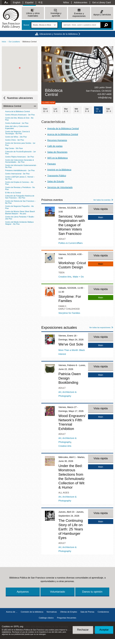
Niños (66, 2)
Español (29, 2)
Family (62, 306)
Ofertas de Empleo (68, 612)
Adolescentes (80, 2)
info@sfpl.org (104, 97)
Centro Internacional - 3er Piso (17, 174)
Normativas (52, 612)
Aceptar (104, 629)
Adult (62, 239)
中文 (40, 2)
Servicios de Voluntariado (60, 187)
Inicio (4, 42)
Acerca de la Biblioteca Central (62, 134)
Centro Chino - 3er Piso (14, 140)
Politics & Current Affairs (70, 243)
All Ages (63, 492)
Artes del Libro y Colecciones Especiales (16, 127)
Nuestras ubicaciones (20, 97)
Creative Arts (64, 276)
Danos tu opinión (92, 591)
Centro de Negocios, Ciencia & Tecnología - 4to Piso (17, 133)
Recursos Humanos (57, 140)
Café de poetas (55, 146)
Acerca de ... (11, 612)
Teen (61, 272)
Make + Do (78, 276)
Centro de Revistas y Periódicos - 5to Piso (20, 188)
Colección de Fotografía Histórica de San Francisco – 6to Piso (19, 197)
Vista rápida (101, 208)
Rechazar (83, 629)
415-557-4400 (104, 94)
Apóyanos (23, 591)
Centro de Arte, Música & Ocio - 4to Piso (19, 119)
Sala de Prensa (87, 612)
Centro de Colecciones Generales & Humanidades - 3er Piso (19, 161)
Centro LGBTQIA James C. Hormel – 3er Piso (20, 178)
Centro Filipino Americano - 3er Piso (19, 157)
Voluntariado (57, 591)
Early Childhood (69, 309)
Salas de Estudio (55, 181)
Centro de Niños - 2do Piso (16, 137)
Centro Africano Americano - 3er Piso (20, 115)
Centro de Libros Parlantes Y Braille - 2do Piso (20, 218)
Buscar (26, 25)
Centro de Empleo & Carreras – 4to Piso (19, 183)
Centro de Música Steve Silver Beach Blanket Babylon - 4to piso (20, 212)
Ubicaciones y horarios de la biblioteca (58, 34)
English (16, 2)
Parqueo (51, 164)
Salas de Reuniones (57, 152)
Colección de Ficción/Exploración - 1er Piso (20, 153)
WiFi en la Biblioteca (57, 158)
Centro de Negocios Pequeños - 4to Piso (19, 207)
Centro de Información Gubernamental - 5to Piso (21, 166)
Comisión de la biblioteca (32, 612)
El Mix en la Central (13, 193)
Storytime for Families (69, 313)
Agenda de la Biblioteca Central (63, 128)
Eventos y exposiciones (79, 14)
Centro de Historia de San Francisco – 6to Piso (20, 202)
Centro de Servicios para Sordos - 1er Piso (20, 144)
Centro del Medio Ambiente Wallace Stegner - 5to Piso (19, 223)
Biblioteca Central (12, 106)
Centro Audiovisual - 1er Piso (16, 123)
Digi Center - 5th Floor (14, 148)
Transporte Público (56, 175)
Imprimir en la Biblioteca (59, 169)
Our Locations (14, 42)
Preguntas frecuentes (66, 618)
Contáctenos (103, 612)
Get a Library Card (101, 2)
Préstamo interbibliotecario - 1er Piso (20, 170)
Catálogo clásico (46, 618)
